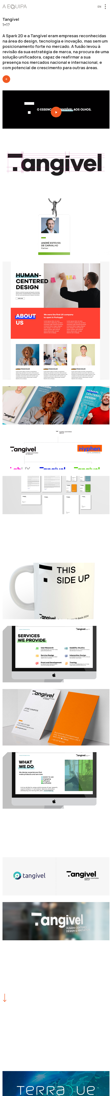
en (99, 6)
